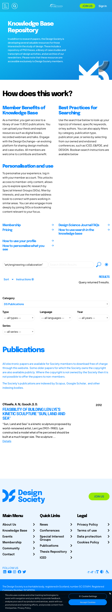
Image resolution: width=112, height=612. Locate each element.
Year (80, 312)
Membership (12, 542)
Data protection (89, 536)
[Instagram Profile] (14, 572)
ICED (43, 557)
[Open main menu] (5, 6)
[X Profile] (24, 572)
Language (46, 312)
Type (5, 312)
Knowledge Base (14, 530)
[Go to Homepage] (56, 5)
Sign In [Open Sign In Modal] (103, 6)
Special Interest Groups (52, 538)
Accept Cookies (87, 602)
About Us (9, 524)
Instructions (25, 279)
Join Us (87, 6)
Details (6, 441)
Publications (49, 545)
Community (11, 548)
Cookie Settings (88, 596)
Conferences (50, 530)
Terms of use (87, 530)
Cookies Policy (88, 542)
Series (6, 325)
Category (8, 298)
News (44, 524)
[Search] (15, 6)
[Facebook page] (19, 572)
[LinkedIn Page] (4, 572)
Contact (8, 554)
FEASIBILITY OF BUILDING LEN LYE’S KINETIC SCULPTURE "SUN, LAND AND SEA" (33, 414)
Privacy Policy (87, 524)
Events (7, 536)
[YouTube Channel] (9, 572)
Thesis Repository (53, 551)
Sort (6, 279)
